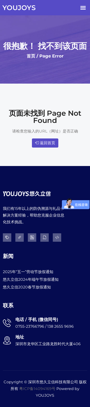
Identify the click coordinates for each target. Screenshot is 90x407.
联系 (8, 305)
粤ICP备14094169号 (37, 388)
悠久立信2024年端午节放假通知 (31, 279)
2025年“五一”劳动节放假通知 (28, 271)
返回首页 (45, 143)
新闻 (8, 256)
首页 (31, 56)
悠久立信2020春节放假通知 (27, 287)
